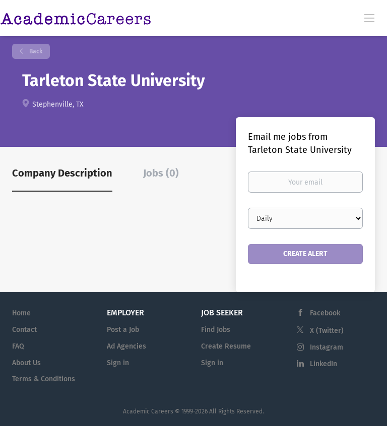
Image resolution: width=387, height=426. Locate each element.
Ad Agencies (126, 346)
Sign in (118, 363)
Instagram (326, 347)
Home (21, 313)
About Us (26, 363)
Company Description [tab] (62, 173)
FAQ (18, 346)
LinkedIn (323, 364)
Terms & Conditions (43, 379)
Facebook (325, 313)
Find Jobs (215, 329)
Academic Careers (148, 411)
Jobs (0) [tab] (161, 173)
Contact (24, 329)
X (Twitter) (327, 330)
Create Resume (226, 346)
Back (35, 51)
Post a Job (123, 329)
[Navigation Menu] (369, 17)
